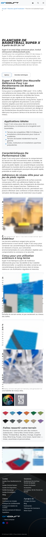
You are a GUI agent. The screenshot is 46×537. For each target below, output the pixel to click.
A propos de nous (30, 501)
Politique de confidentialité (11, 503)
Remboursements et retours (11, 510)
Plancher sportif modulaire (16, 9)
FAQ (4, 495)
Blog (25, 503)
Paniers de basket (29, 485)
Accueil (4, 9)
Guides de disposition (9, 488)
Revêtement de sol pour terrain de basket (31, 482)
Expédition (5, 512)
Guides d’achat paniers (9, 485)
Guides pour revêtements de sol (11, 482)
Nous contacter (9, 519)
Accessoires (27, 488)
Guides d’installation (9, 492)
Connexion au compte (9, 501)
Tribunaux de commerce (32, 508)
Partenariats (28, 506)
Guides (5, 479)
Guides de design (8, 490)
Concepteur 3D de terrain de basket (33, 491)
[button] (38, 3)
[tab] (6, 75)
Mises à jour (28, 510)
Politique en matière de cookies (9, 507)
